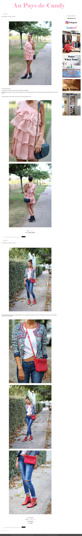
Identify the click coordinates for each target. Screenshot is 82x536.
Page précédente (4, 530)
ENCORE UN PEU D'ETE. (9, 16)
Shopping (9, 527)
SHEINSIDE (31, 230)
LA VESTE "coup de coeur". (9, 243)
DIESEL (29, 519)
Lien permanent (13, 527)
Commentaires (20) (18, 527)
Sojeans (33, 519)
